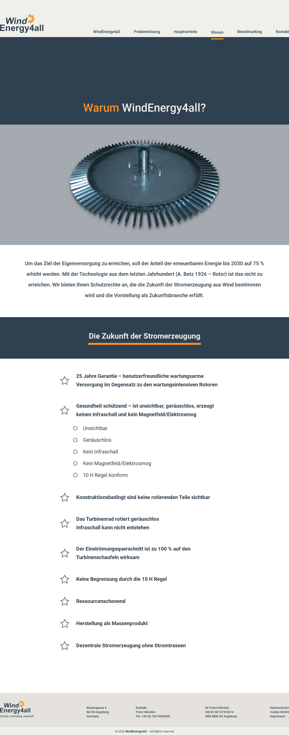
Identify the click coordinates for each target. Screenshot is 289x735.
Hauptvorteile (185, 31)
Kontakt (282, 31)
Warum (217, 32)
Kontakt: (141, 707)
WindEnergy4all (106, 31)
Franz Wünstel (145, 712)
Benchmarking (249, 31)
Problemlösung (147, 31)
